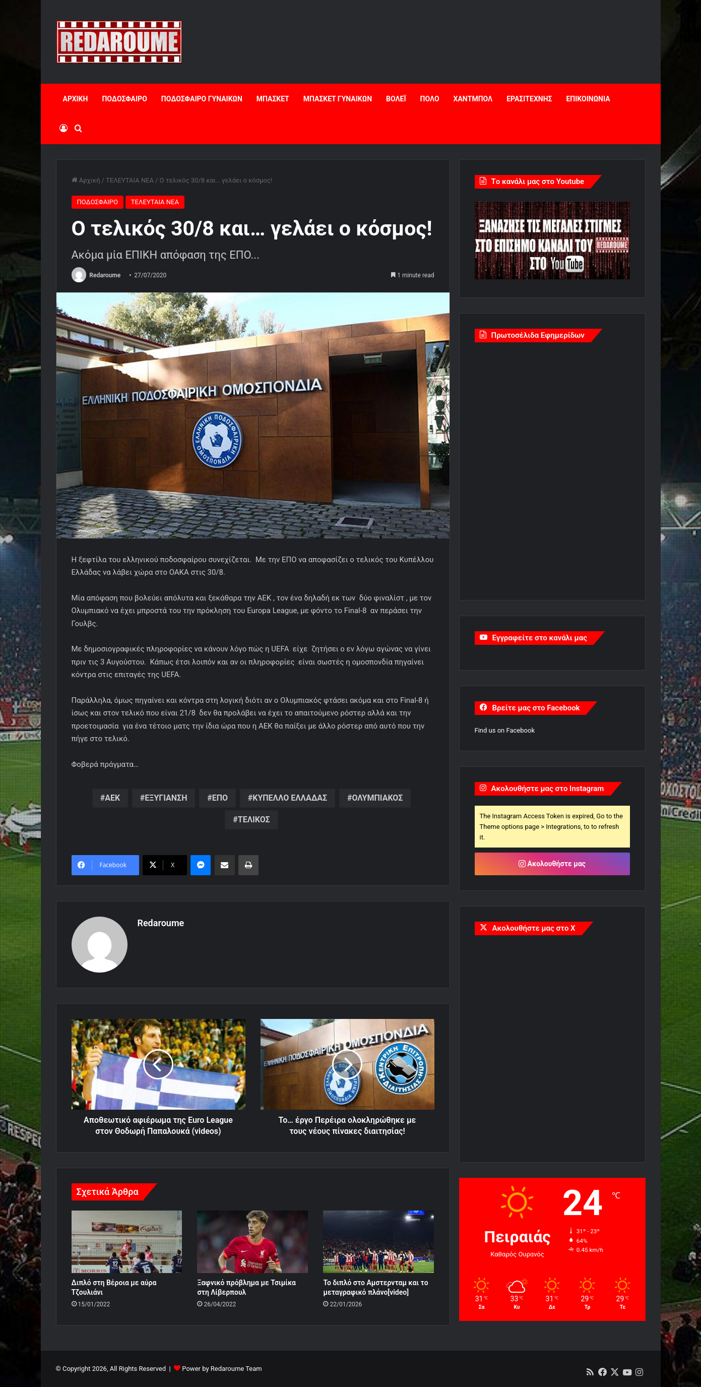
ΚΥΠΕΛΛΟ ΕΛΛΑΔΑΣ (289, 798)
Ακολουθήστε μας (552, 864)
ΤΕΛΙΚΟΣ (254, 819)
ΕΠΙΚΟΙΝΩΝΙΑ (588, 99)
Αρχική (86, 180)
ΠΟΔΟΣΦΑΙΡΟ (124, 99)
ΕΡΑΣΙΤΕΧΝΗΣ (529, 99)
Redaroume (104, 275)
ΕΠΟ (220, 798)
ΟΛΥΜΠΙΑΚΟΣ (377, 798)
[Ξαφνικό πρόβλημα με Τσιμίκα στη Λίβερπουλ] (252, 1242)
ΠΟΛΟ (429, 99)
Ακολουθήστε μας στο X (534, 928)
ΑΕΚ (112, 798)
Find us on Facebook (505, 730)
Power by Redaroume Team (222, 1368)
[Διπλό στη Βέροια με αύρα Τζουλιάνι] (127, 1242)
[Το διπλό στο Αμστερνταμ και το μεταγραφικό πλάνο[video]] (378, 1242)
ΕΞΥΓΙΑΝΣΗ (166, 798)
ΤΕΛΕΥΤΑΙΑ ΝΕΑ (130, 180)
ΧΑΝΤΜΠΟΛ (473, 99)
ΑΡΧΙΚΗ (75, 99)
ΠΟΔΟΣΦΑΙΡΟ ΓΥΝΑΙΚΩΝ (201, 99)
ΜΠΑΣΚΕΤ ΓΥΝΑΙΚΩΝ (337, 99)
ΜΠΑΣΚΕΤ (273, 99)
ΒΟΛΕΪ (396, 99)
